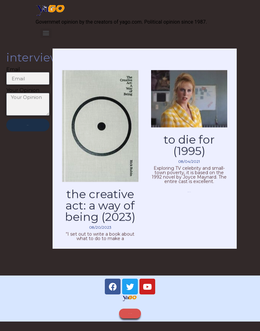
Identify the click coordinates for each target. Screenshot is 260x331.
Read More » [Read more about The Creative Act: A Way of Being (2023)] (100, 257)
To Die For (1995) (189, 153)
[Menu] (46, 33)
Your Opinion (22, 93)
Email (13, 72)
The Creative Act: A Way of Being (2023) (100, 213)
